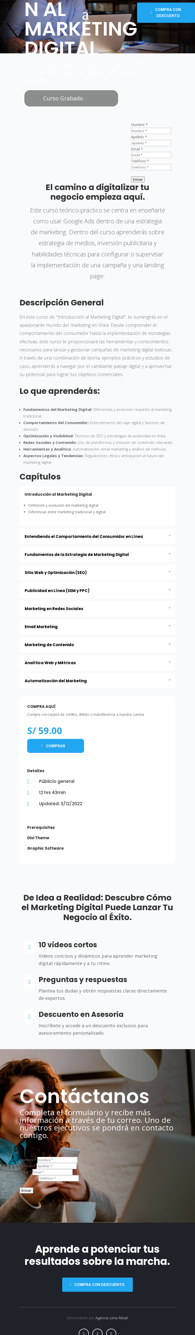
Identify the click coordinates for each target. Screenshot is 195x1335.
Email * (137, 149)
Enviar (138, 179)
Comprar (55, 746)
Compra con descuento (168, 12)
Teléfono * (140, 161)
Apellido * (139, 136)
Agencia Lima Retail (111, 1317)
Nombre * (139, 124)
